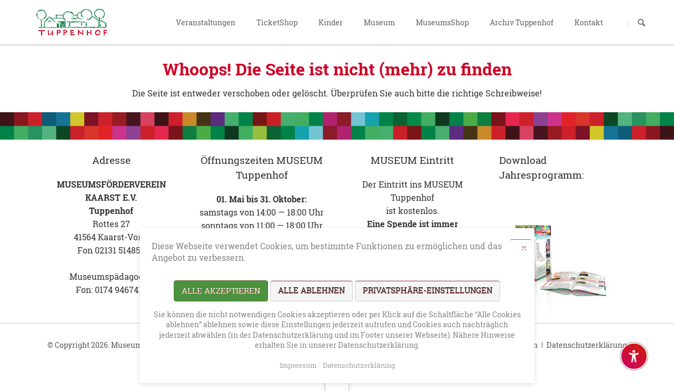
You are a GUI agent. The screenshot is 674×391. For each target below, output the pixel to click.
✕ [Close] (524, 248)
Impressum (298, 365)
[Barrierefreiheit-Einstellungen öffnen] (634, 356)
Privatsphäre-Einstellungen (427, 290)
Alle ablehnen (311, 290)
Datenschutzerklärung (587, 345)
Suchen (641, 22)
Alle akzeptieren (221, 290)
